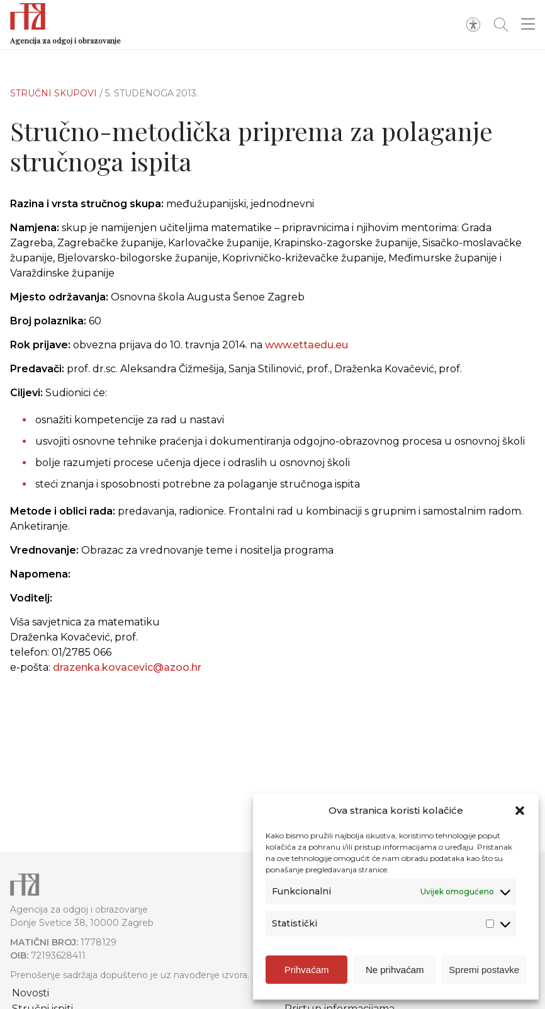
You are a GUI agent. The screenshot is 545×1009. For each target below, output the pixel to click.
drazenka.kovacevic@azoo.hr (127, 675)
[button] (520, 812)
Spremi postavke (484, 971)
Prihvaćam (306, 971)
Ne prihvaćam (395, 971)
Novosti (30, 993)
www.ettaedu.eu (306, 345)
